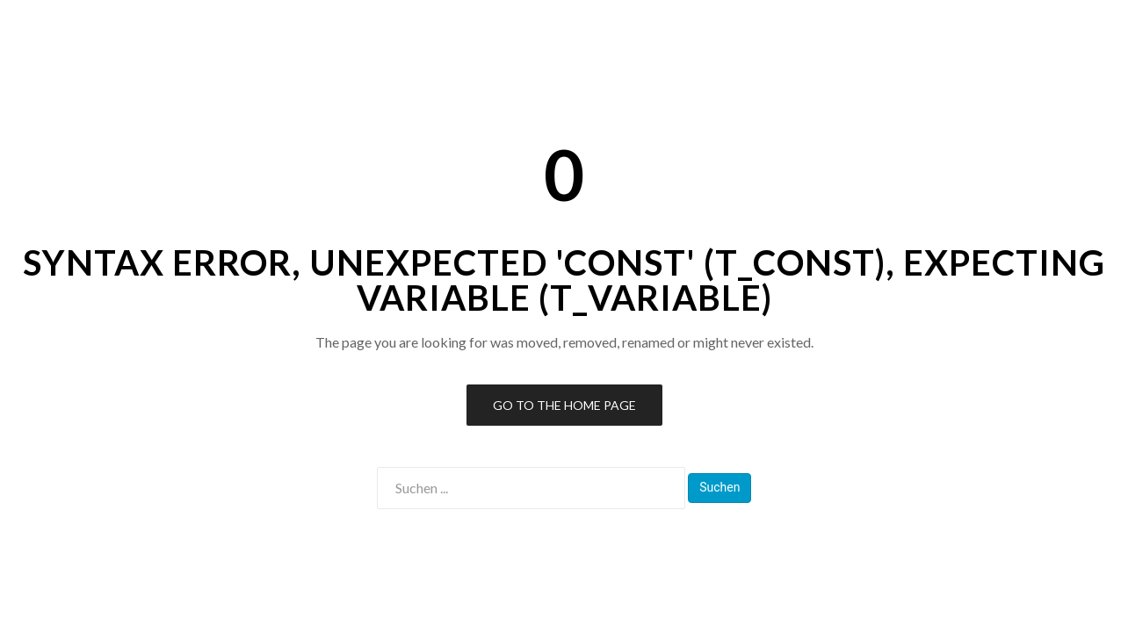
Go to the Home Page (564, 405)
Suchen (719, 487)
